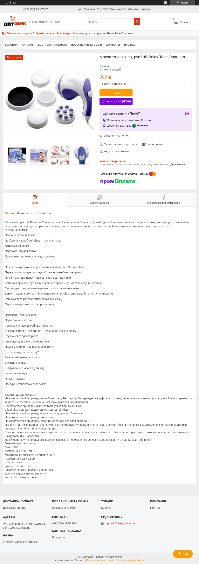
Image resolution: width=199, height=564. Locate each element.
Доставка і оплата (14, 507)
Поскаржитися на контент (100, 560)
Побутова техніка (43, 33)
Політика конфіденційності (130, 560)
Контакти (113, 44)
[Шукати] (137, 21)
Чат (183, 554)
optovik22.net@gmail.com (121, 523)
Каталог (27, 44)
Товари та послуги (18, 33)
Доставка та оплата (52, 44)
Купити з (118, 101)
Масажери (63, 33)
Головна (11, 44)
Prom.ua (117, 556)
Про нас (129, 44)
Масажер (10, 213)
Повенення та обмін (64, 507)
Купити (118, 92)
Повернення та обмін (86, 44)
